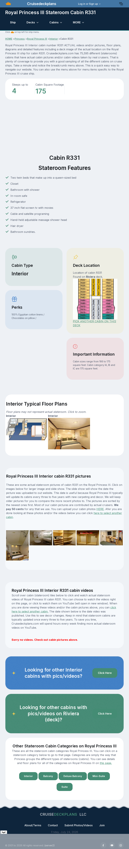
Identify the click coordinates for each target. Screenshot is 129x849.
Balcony (48, 776)
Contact (53, 825)
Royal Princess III (37, 38)
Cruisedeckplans (41, 4)
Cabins (54, 22)
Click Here (105, 673)
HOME (8, 38)
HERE (100, 509)
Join (102, 825)
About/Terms (32, 825)
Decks (31, 22)
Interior (53, 38)
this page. (106, 763)
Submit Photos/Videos (78, 825)
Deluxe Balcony (72, 776)
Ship (13, 22)
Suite (64, 786)
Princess (20, 38)
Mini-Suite (99, 776)
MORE (77, 22)
